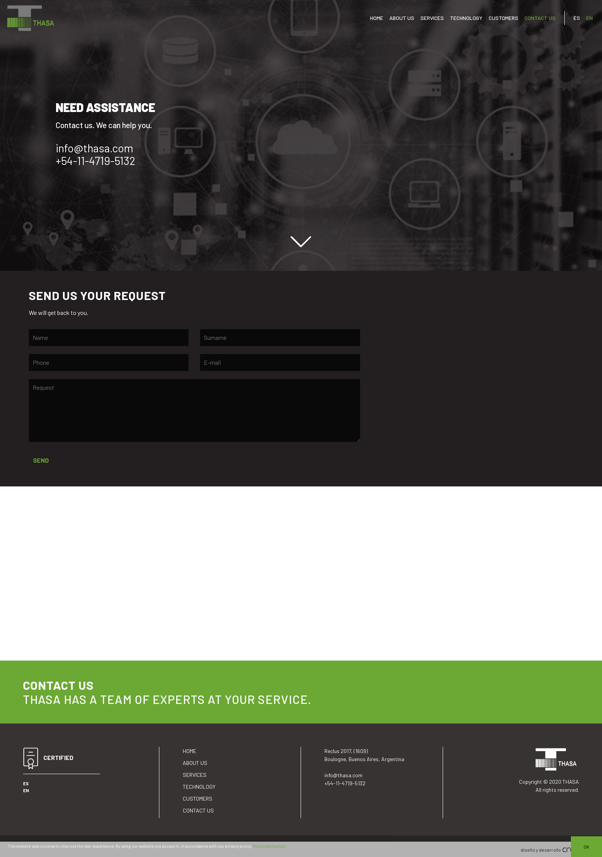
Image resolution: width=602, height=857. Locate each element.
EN (589, 18)
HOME (376, 18)
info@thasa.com (94, 148)
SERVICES (432, 18)
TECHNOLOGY (466, 18)
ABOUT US (401, 18)
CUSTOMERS (503, 18)
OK (586, 846)
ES (577, 18)
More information (269, 846)
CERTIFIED (48, 758)
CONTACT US (540, 18)
